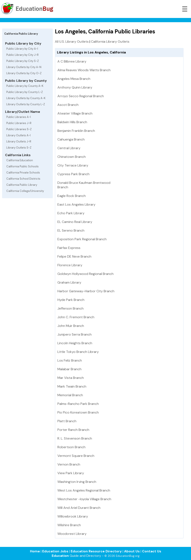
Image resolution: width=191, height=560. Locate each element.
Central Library (68, 148)
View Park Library (70, 473)
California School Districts (23, 178)
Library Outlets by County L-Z (25, 104)
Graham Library (69, 282)
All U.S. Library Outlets (72, 41)
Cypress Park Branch (73, 174)
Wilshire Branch (69, 525)
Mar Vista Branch (70, 378)
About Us (132, 551)
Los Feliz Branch (69, 360)
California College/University (25, 191)
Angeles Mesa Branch (73, 78)
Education (60, 555)
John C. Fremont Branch (75, 317)
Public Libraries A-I (18, 117)
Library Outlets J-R (18, 141)
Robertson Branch (71, 447)
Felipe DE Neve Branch (74, 256)
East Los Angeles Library (76, 204)
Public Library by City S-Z (22, 61)
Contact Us (151, 551)
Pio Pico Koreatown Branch (78, 412)
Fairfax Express (68, 248)
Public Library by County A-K (24, 86)
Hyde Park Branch (70, 300)
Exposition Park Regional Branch (82, 239)
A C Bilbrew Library (71, 61)
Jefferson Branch (70, 308)
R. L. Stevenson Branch (74, 438)
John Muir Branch (70, 326)
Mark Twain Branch (71, 386)
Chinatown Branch (71, 156)
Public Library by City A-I (22, 49)
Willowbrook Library (72, 516)
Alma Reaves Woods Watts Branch (84, 70)
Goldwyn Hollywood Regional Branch (85, 274)
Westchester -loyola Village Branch (84, 499)
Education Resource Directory (96, 551)
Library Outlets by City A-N (23, 67)
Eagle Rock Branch (71, 196)
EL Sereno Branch (70, 230)
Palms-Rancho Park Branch (78, 404)
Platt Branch (66, 421)
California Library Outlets (110, 41)
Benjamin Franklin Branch (76, 130)
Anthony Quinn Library (74, 87)
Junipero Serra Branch (74, 334)
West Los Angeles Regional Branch (83, 490)
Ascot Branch (68, 104)
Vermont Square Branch (75, 455)
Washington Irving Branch (76, 481)
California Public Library (21, 185)
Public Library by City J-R (22, 55)
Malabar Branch (69, 369)
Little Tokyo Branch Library (78, 352)
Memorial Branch (70, 395)
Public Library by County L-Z (24, 92)
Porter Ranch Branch (73, 430)
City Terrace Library (72, 165)
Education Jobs (55, 551)
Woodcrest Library (72, 533)
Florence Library (69, 265)
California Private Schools (23, 172)
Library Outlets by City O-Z (24, 73)
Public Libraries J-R (18, 123)
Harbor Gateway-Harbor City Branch (85, 291)
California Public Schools (22, 166)
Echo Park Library (70, 213)
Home (35, 551)
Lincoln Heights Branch (74, 343)
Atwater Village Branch (74, 113)
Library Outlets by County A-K (26, 98)
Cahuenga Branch (71, 139)
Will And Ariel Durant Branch (78, 507)
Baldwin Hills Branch (72, 122)
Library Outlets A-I (18, 135)
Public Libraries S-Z (19, 129)
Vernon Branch (68, 464)
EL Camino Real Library (74, 222)
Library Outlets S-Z (18, 147)
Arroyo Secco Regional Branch (80, 96)
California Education (19, 160)
